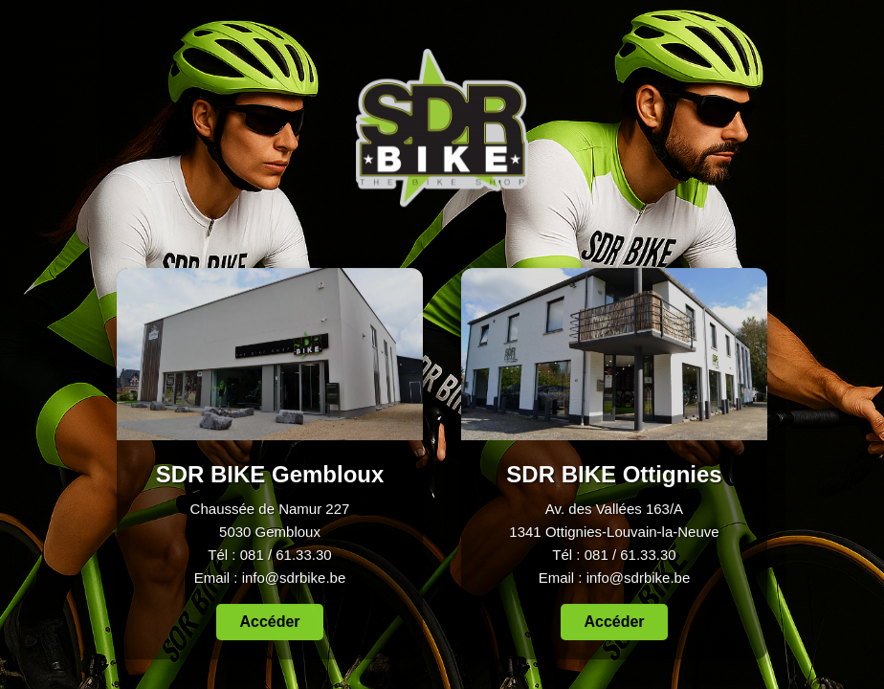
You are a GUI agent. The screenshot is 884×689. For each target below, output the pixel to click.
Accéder (269, 621)
